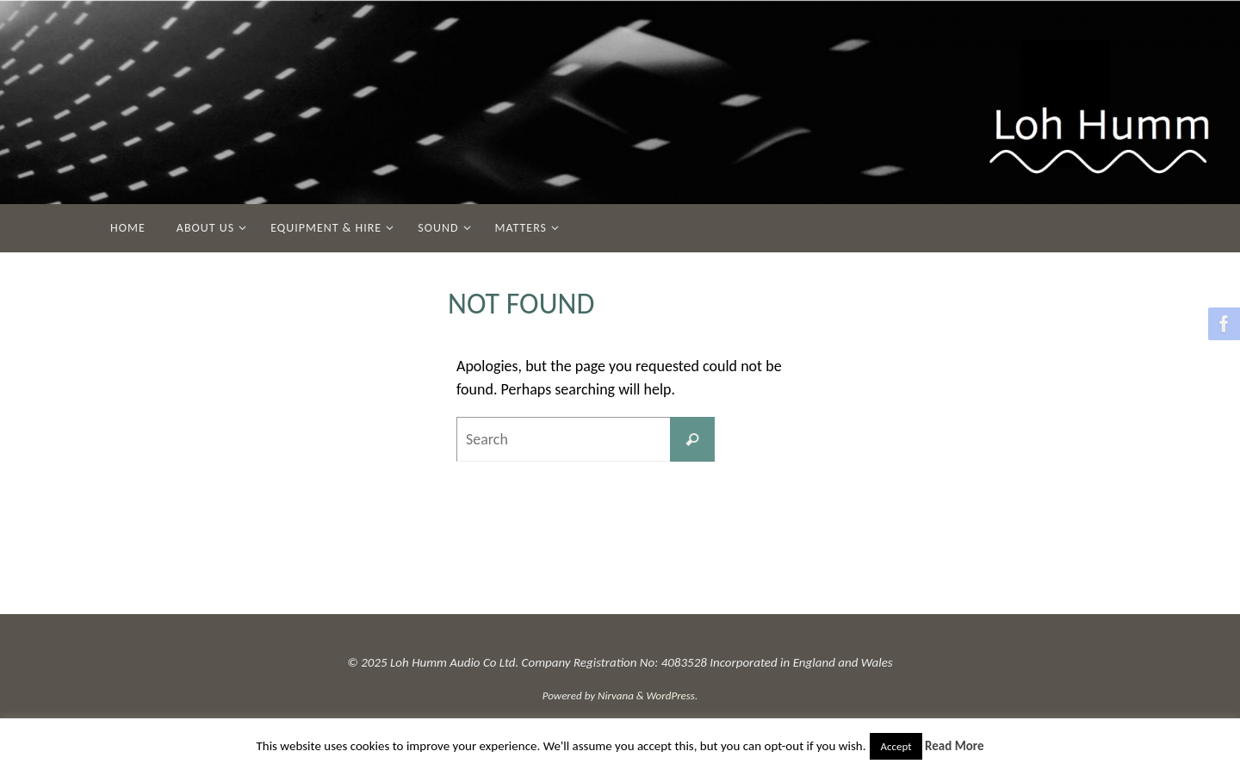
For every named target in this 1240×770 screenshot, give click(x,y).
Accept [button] (895, 746)
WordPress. (672, 695)
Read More (954, 746)
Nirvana (616, 695)
